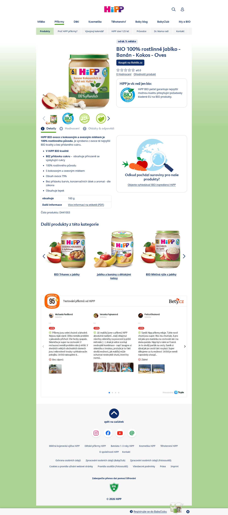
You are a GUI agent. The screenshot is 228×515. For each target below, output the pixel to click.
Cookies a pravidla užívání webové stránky (71, 466)
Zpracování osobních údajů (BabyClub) (105, 460)
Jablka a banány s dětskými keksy (114, 276)
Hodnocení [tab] (72, 128)
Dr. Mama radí (161, 31)
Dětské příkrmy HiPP (95, 445)
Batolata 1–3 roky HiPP (122, 445)
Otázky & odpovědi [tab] (101, 128)
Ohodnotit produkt (145, 74)
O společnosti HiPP (109, 451)
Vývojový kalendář (94, 31)
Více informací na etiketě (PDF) (86, 204)
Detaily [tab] (51, 128)
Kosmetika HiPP (147, 445)
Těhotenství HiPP (169, 445)
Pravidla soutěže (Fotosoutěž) (113, 466)
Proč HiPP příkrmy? (67, 31)
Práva (163, 466)
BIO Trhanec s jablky (67, 274)
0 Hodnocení (123, 74)
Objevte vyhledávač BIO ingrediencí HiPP (152, 185)
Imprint (175, 466)
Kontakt (180, 31)
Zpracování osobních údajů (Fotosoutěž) (150, 460)
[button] (173, 9)
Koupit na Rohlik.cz (130, 62)
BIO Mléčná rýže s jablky (161, 274)
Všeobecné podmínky (144, 466)
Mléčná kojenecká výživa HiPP (64, 445)
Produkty (45, 31)
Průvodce (141, 31)
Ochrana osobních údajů (68, 460)
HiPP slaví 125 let (120, 31)
